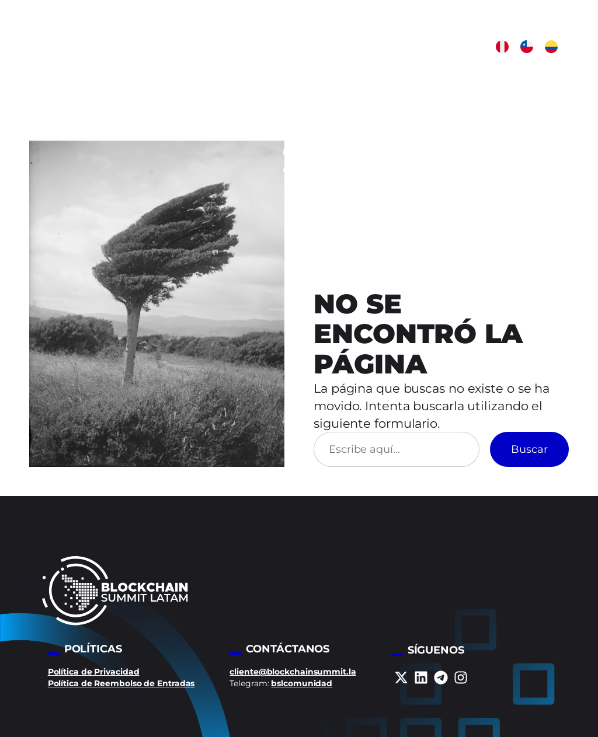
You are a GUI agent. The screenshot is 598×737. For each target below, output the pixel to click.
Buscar (529, 449)
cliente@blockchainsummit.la (293, 671)
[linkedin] (421, 677)
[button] (502, 46)
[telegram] (441, 677)
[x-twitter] (401, 677)
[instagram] (461, 677)
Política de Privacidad (94, 671)
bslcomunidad (301, 683)
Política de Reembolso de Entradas (121, 683)
